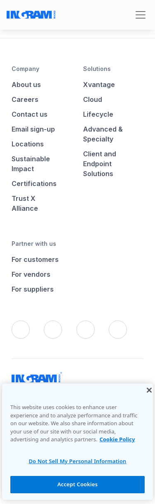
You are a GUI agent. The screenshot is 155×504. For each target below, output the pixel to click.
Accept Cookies (77, 484)
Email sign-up (33, 129)
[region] (77, 442)
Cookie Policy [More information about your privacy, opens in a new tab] (117, 439)
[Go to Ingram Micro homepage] (31, 14)
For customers (35, 259)
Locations (28, 144)
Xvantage (99, 84)
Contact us (30, 114)
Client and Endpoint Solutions (99, 164)
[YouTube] (118, 329)
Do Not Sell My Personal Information (77, 461)
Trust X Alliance (25, 203)
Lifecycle (98, 114)
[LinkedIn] (85, 329)
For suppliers (33, 289)
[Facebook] (21, 329)
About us (26, 84)
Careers (25, 99)
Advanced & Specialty (103, 134)
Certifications (34, 183)
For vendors (31, 274)
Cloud (92, 99)
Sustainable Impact (31, 164)
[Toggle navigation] (140, 14)
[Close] (149, 390)
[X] (53, 329)
